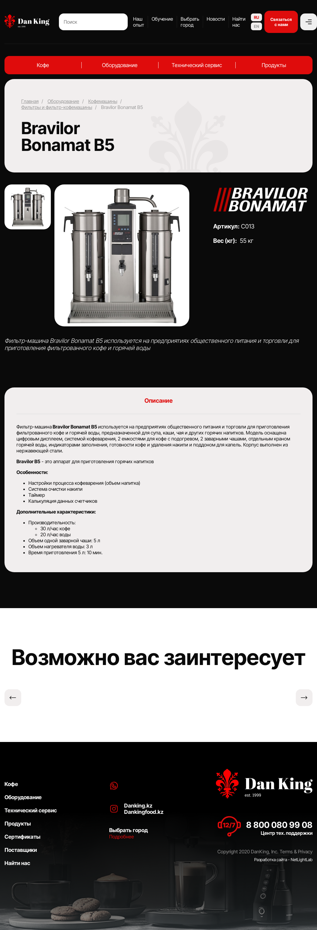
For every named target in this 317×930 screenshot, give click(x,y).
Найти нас (239, 22)
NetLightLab (302, 859)
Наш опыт (138, 22)
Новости (216, 19)
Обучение (162, 19)
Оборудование (120, 65)
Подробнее (121, 837)
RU (256, 17)
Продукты (274, 65)
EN (256, 26)
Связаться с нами (281, 22)
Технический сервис (197, 65)
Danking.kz (138, 805)
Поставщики (20, 850)
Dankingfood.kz (144, 812)
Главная (30, 101)
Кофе (43, 65)
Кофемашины (102, 101)
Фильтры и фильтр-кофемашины (56, 107)
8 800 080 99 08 (279, 825)
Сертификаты (22, 837)
